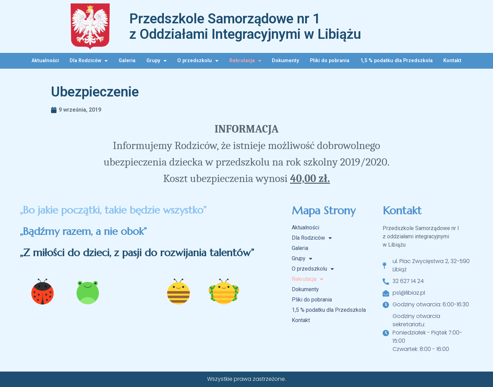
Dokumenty (285, 61)
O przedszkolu (197, 61)
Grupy (156, 61)
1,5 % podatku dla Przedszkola (396, 61)
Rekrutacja (245, 61)
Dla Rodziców (89, 61)
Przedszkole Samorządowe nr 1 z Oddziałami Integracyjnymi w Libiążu (245, 26)
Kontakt (452, 61)
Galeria (127, 61)
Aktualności (45, 61)
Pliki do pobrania (329, 61)
